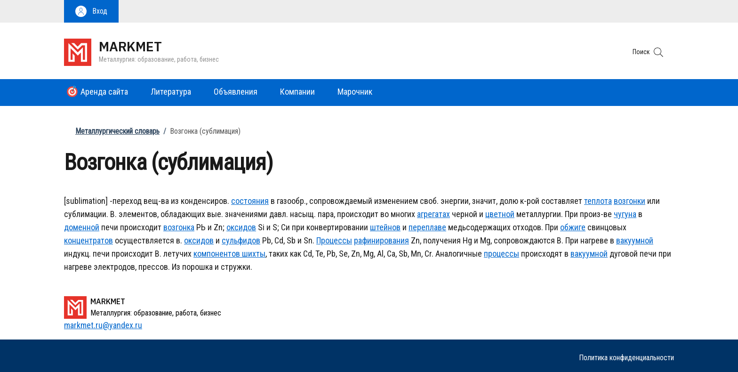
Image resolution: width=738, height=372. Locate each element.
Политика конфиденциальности (626, 357)
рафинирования (381, 240)
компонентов (216, 254)
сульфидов (241, 240)
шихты (252, 254)
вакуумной (634, 240)
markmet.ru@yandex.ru (103, 325)
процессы (501, 254)
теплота (598, 201)
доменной (81, 227)
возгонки (629, 201)
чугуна (625, 214)
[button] (91, 11)
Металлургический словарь (117, 131)
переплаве (427, 227)
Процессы (334, 240)
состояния (250, 201)
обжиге (573, 227)
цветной (499, 214)
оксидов (241, 227)
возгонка (178, 227)
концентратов (88, 240)
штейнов (385, 227)
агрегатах (433, 214)
